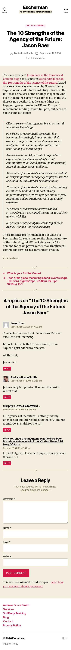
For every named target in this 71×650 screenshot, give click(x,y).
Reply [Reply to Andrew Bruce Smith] (7, 397)
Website (7, 556)
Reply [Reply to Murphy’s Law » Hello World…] (7, 430)
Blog (6, 617)
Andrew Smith (25, 53)
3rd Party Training (14, 613)
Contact (8, 621)
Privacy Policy (12, 625)
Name (7, 528)
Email (6, 542)
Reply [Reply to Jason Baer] (7, 368)
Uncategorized (35, 25)
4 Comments (37, 58)
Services (8, 609)
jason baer (12, 258)
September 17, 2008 (50, 53)
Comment (9, 499)
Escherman (18, 638)
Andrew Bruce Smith (16, 605)
